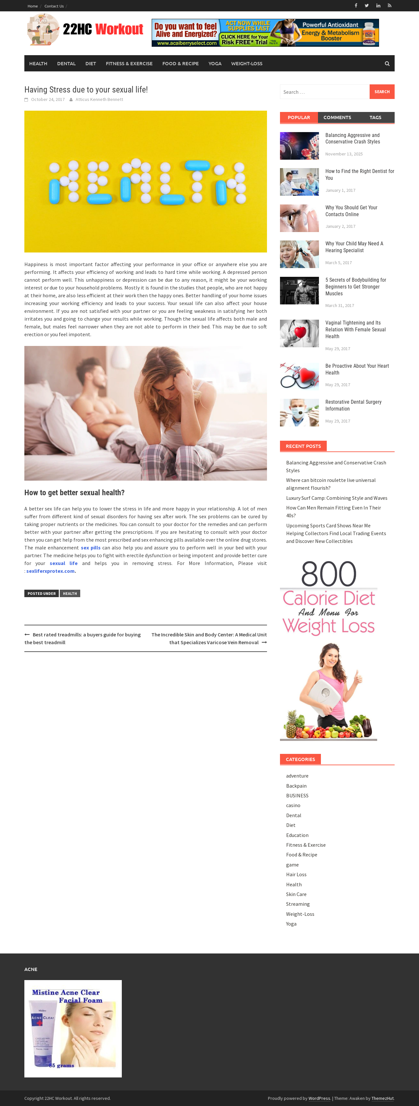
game (292, 864)
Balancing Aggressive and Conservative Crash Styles (352, 138)
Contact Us (54, 5)
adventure (297, 775)
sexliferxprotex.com (50, 571)
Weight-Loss (246, 63)
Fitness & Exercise (129, 63)
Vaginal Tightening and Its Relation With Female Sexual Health (355, 329)
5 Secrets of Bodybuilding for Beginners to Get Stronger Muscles (355, 287)
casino (293, 805)
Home (33, 5)
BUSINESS (297, 795)
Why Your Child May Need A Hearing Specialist (354, 246)
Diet (90, 63)
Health (38, 63)
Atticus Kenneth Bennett (99, 99)
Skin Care (296, 894)
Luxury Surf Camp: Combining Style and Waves (336, 498)
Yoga (215, 63)
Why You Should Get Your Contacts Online (351, 210)
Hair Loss (296, 874)
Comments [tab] (337, 117)
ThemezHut (383, 1098)
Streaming (298, 904)
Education (297, 834)
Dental (66, 63)
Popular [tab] (299, 117)
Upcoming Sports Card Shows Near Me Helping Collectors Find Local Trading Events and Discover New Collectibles (336, 533)
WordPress (319, 1098)
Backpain (296, 785)
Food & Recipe (180, 63)
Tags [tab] (375, 117)
